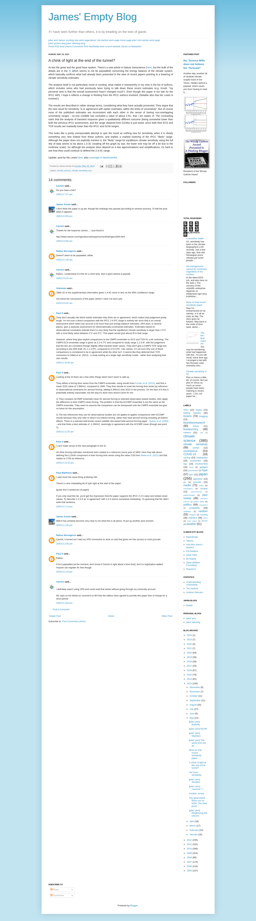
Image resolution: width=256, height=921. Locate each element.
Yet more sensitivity (195, 773)
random (203, 511)
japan (203, 474)
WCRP (204, 521)
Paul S (59, 313)
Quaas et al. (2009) (158, 421)
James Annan (63, 204)
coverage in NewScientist (103, 157)
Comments (57, 895)
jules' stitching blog (75, 43)
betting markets (192, 413)
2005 (190, 870)
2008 (190, 857)
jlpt (184, 482)
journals (197, 482)
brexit (196, 426)
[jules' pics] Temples (194, 780)
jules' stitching (193, 622)
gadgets (204, 467)
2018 (190, 661)
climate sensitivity (79, 170)
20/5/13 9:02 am (64, 303)
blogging (203, 416)
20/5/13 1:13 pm (64, 506)
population (203, 505)
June (192, 713)
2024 (190, 635)
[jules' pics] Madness (195, 734)
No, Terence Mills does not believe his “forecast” (194, 64)
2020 (190, 652)
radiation (187, 511)
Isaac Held (191, 555)
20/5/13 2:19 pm (64, 571)
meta (201, 485)
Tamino (190, 540)
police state (199, 501)
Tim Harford (192, 588)
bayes (199, 410)
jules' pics (191, 618)
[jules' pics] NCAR (198, 728)
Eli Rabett (191, 558)
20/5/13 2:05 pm (64, 543)
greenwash (193, 470)
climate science (64, 170)
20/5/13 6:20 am (64, 278)
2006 (190, 866)
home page (125, 40)
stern (205, 518)
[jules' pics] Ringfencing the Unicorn (198, 813)
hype (205, 470)
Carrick (60, 186)
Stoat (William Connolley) (193, 564)
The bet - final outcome (203, 338)
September (195, 700)
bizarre (187, 416)
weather (191, 524)
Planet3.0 (191, 569)
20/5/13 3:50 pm (64, 603)
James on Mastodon (131, 46)
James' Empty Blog (92, 16)
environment (201, 463)
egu (185, 463)
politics (187, 504)
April (192, 821)
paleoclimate (189, 495)
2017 (190, 666)
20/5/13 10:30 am (65, 362)
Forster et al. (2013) (145, 383)
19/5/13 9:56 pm (64, 241)
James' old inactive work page (104, 40)
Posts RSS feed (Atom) (60, 46)
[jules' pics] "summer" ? (196, 787)
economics (195, 460)
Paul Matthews (64, 472)
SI (70, 71)
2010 (190, 848)
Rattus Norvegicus (66, 251)
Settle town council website (106, 46)
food (191, 467)
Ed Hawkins (192, 551)
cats (201, 433)
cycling (186, 457)
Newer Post (55, 616)
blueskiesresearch (194, 422)
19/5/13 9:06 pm (64, 216)
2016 (190, 670)
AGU (185, 410)
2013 (190, 683)
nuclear (204, 488)
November (195, 691)
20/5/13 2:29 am (64, 259)
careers (187, 432)
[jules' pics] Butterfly (194, 723)
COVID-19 (189, 454)
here (149, 67)
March (193, 825)
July (192, 709)
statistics (192, 517)
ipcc (90, 170)
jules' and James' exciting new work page (69, 40)
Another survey (196, 793)
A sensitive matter (195, 238)
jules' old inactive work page (146, 40)
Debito (189, 605)
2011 (190, 844)
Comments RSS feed (82, 46)
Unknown (61, 288)
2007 (190, 862)
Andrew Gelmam (194, 592)
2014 (190, 679)
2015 (190, 674)
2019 (190, 657)
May (192, 718)
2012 (190, 840)
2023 (190, 639)
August (193, 704)
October (194, 696)
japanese (198, 479)
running (204, 514)
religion (192, 515)
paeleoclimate (196, 492)
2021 (190, 648)
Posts (54, 889)
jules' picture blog (57, 43)
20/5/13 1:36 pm (64, 525)
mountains (188, 488)
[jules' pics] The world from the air (197, 743)
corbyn (196, 447)
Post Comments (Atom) (74, 621)
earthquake (202, 457)
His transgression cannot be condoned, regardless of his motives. (196, 270)
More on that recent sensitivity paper (196, 303)
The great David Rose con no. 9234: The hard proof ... (198, 802)
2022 (190, 644)
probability (194, 508)
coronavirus (190, 451)
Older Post (166, 616)
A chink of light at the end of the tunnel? (197, 765)
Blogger (134, 905)
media (187, 485)
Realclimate (192, 537)
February (194, 830)
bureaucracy (190, 429)
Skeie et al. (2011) (150, 455)
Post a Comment (61, 609)
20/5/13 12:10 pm (65, 462)
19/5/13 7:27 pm (64, 194)
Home (111, 616)
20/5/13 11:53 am (65, 431)
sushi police (192, 521)
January (194, 834)
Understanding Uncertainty (193, 583)
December (195, 687)
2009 (190, 853)
